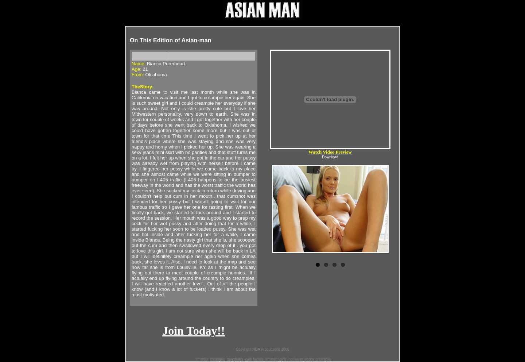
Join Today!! (193, 330)
